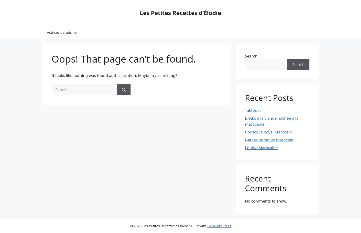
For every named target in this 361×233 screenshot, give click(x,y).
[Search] (124, 89)
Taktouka (253, 110)
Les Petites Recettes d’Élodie (180, 13)
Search (251, 56)
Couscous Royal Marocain (268, 132)
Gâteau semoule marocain (269, 139)
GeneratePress (219, 226)
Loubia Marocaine (261, 147)
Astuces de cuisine (62, 32)
